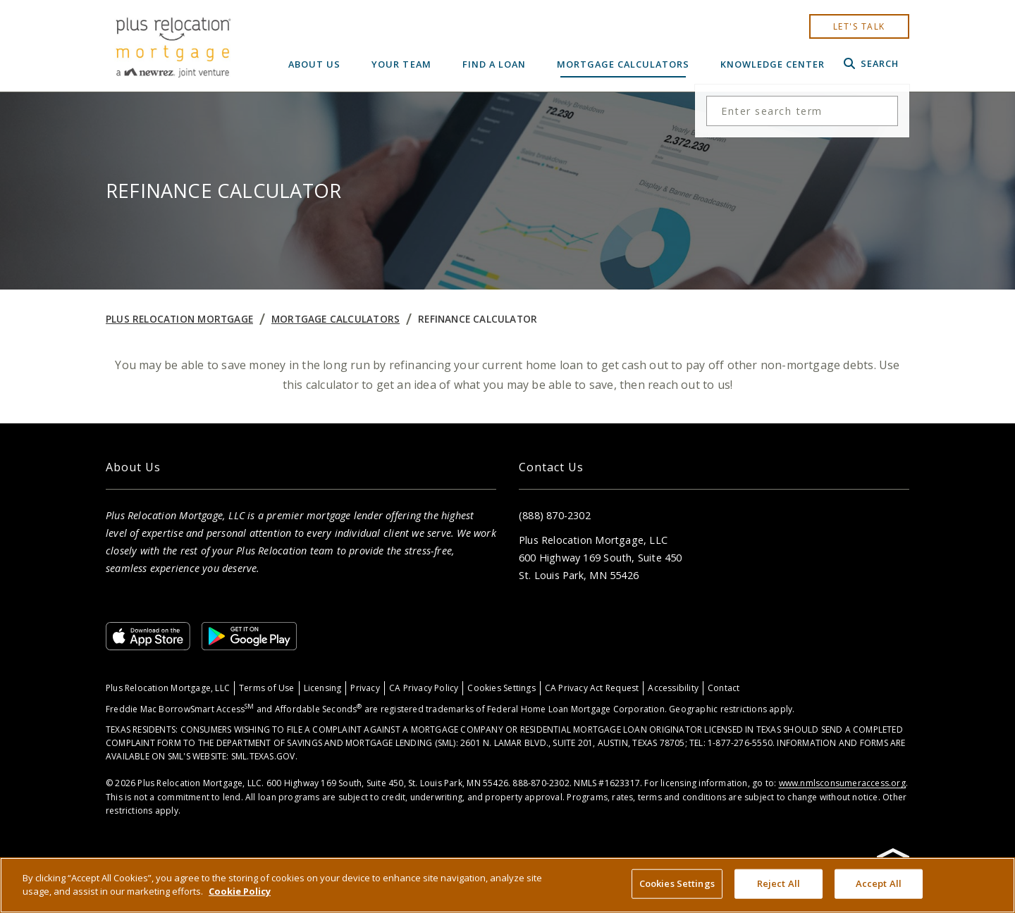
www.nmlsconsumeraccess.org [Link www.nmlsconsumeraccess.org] (842, 783)
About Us (314, 64)
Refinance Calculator (477, 318)
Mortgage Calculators (623, 64)
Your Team (401, 64)
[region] (507, 885)
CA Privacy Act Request (592, 688)
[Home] (173, 45)
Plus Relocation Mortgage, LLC (168, 688)
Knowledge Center (772, 64)
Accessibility (673, 688)
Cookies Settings (501, 688)
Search (871, 63)
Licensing (323, 688)
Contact (723, 688)
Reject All (778, 883)
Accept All (879, 883)
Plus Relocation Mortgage (179, 318)
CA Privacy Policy (424, 688)
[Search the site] (802, 111)
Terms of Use (267, 688)
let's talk (859, 26)
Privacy (364, 688)
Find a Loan (494, 64)
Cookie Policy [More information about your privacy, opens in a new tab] (240, 891)
